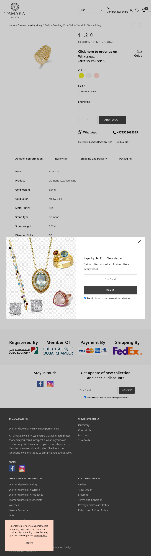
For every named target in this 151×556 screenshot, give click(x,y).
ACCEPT (29, 543)
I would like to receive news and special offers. (108, 298)
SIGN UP (110, 290)
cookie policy (40, 535)
